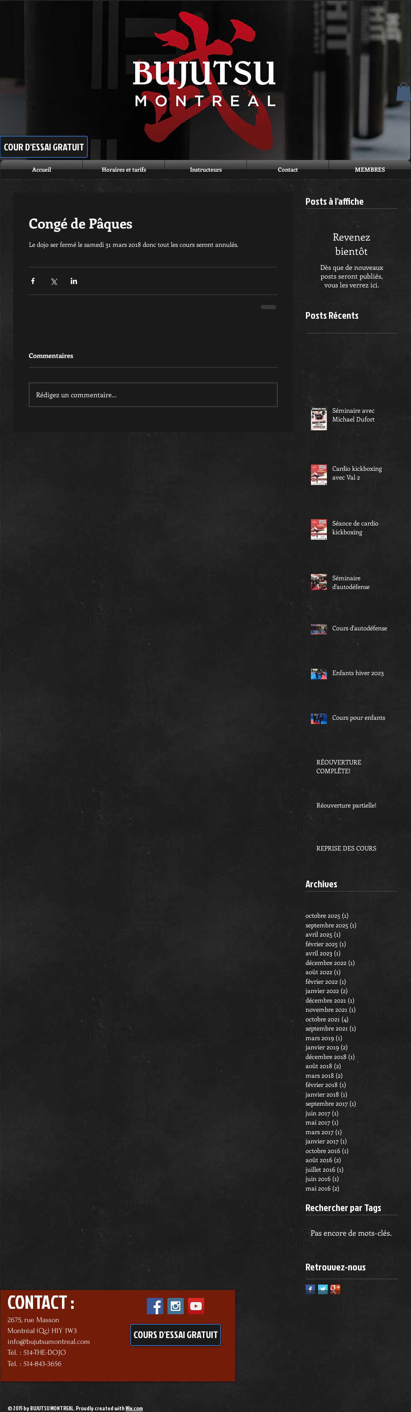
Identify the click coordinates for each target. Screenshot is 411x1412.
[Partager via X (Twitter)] (53, 281)
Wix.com (134, 1408)
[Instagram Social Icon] (175, 1306)
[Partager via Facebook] (33, 281)
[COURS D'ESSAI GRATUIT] (175, 1335)
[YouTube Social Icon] (196, 1306)
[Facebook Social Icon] (155, 1306)
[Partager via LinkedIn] (74, 281)
